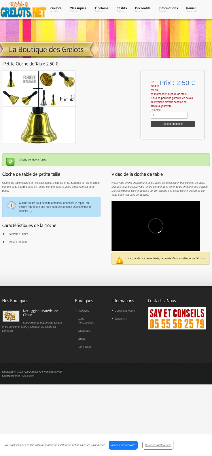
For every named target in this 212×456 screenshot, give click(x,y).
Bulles (82, 338)
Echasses (84, 330)
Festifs (122, 9)
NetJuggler (28, 376)
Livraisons (121, 318)
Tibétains (101, 9)
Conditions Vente (125, 310)
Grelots (55, 9)
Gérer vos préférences (158, 445)
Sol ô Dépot (85, 346)
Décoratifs (143, 9)
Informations (168, 9)
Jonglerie (83, 310)
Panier (191, 9)
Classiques (78, 9)
